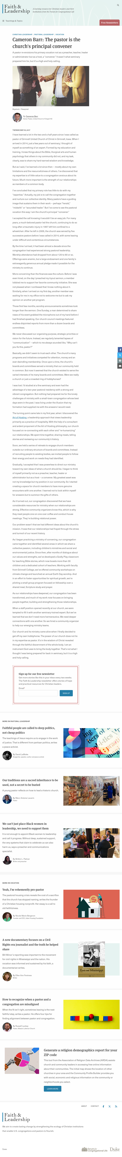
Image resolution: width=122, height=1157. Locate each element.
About (84, 1106)
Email (21, 688)
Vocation (60, 34)
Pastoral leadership (44, 34)
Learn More (52, 1089)
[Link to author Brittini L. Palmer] (7, 860)
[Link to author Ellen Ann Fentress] (7, 976)
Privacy (4, 1149)
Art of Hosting (20, 417)
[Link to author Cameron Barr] (17, 117)
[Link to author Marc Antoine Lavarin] (7, 799)
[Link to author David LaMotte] (7, 755)
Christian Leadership (22, 34)
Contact (95, 1106)
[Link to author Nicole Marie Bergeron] (7, 917)
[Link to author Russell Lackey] (7, 1027)
